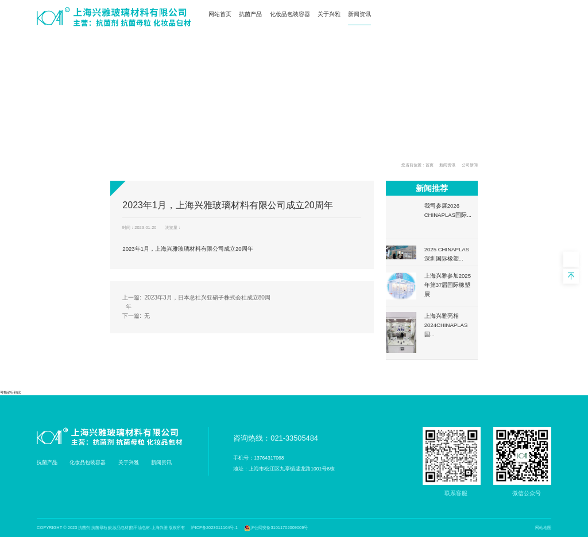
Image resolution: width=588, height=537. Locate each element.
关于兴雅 (329, 14)
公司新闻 (470, 165)
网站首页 (219, 14)
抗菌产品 (250, 14)
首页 (429, 165)
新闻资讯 (359, 14)
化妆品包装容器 (290, 14)
